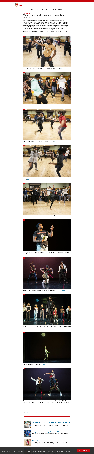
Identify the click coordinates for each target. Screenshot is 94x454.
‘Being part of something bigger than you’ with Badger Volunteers (50, 432)
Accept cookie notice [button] (83, 450)
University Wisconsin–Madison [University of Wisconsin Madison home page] (8, 1)
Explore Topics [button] (35, 9)
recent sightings (35, 412)
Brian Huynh (37, 253)
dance (30, 412)
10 (23, 368)
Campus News (44, 9)
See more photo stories (28, 407)
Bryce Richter (62, 68)
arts (27, 412)
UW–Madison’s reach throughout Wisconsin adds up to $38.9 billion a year (51, 423)
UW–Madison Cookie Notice (64, 451)
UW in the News (52, 9)
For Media (60, 9)
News (21, 5)
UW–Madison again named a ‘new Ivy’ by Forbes (45, 441)
